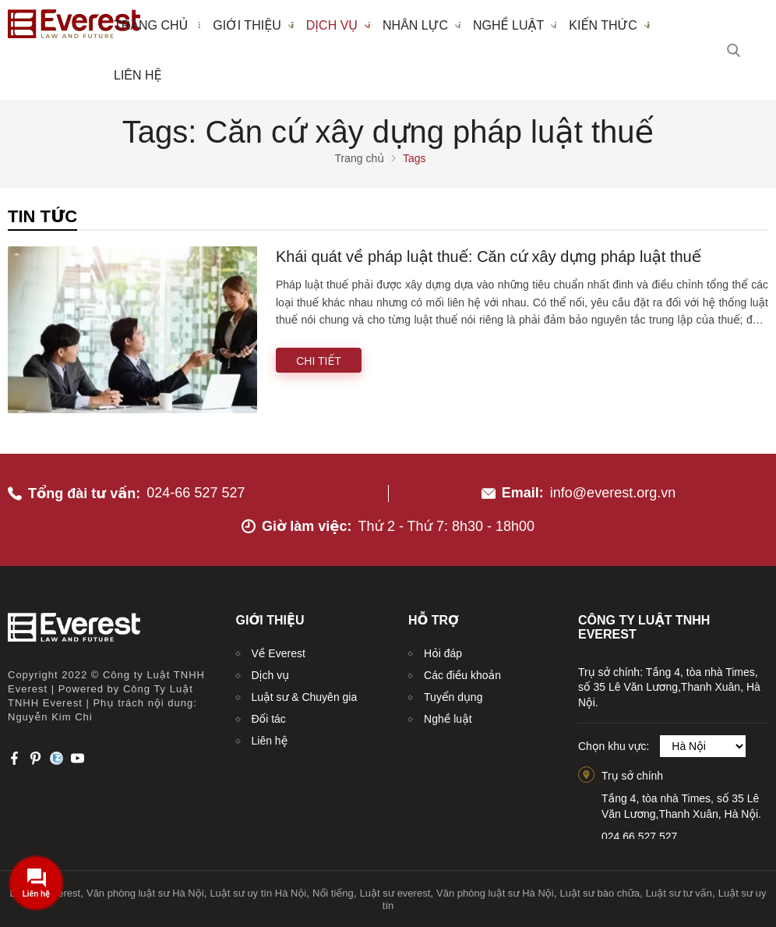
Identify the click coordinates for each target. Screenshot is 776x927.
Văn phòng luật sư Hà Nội (145, 893)
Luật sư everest (395, 893)
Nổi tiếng (333, 893)
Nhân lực (421, 25)
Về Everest (278, 653)
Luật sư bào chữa (599, 893)
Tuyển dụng (453, 697)
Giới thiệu (253, 25)
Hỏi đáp (443, 653)
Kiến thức (609, 25)
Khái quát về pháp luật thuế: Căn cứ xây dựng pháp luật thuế (488, 256)
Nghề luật (514, 25)
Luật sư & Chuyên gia (305, 697)
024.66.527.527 (639, 836)
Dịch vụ (338, 25)
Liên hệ (138, 75)
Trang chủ (151, 25)
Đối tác (269, 719)
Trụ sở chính (632, 776)
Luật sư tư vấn (679, 893)
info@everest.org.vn (612, 493)
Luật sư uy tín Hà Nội (258, 893)
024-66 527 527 (195, 493)
